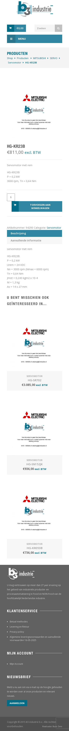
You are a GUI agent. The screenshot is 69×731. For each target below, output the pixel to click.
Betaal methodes (19, 621)
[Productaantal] (11, 197)
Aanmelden (17, 703)
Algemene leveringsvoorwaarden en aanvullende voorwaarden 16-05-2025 (35, 638)
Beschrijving (18, 233)
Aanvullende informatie (26, 240)
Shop (10, 58)
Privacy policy (17, 631)
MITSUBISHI (39, 58)
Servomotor (14, 62)
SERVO (53, 58)
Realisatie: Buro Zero (52, 726)
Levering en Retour (19, 626)
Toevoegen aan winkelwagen (40, 206)
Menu (16, 39)
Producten (23, 58)
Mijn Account (16, 663)
